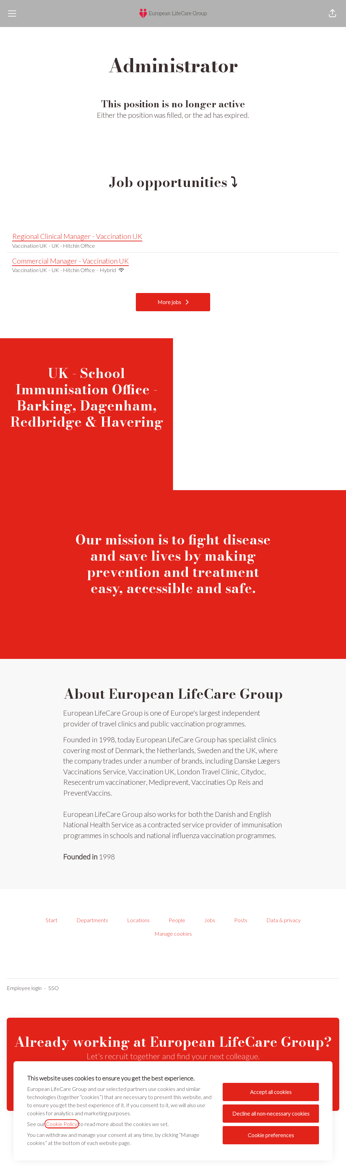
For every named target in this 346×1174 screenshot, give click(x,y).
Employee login (24, 988)
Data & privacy (283, 920)
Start (51, 920)
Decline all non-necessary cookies (271, 1113)
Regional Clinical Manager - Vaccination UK (173, 236)
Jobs (209, 920)
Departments (92, 920)
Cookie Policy (61, 1124)
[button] (332, 13)
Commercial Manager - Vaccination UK (173, 261)
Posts (240, 920)
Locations (138, 920)
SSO (53, 988)
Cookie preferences (271, 1135)
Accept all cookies (271, 1092)
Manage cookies (173, 933)
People (177, 920)
